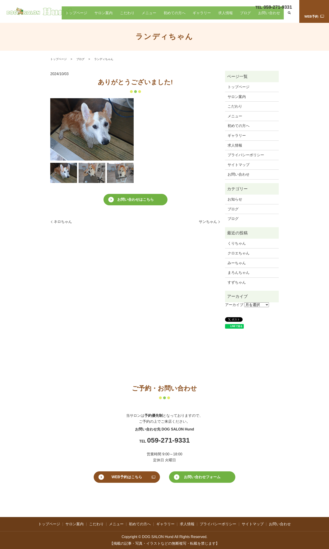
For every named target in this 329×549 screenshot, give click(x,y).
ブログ (251, 15)
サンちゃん (208, 222)
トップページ (108, 15)
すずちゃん (237, 282)
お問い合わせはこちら (135, 199)
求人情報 (234, 15)
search (289, 15)
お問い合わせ (271, 15)
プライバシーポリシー (246, 155)
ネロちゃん (63, 222)
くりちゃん (237, 243)
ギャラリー (214, 15)
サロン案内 (131, 15)
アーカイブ (234, 305)
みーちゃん (237, 263)
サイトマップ (238, 165)
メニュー (169, 15)
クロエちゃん (238, 253)
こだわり (151, 15)
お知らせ (235, 199)
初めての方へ (191, 15)
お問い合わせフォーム (202, 477)
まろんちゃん (238, 272)
